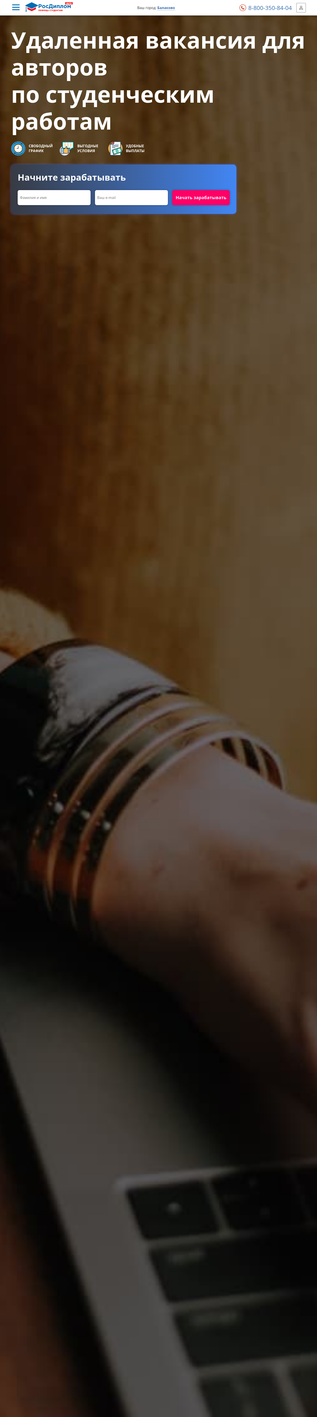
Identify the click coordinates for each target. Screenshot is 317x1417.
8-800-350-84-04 (270, 8)
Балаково (166, 7)
